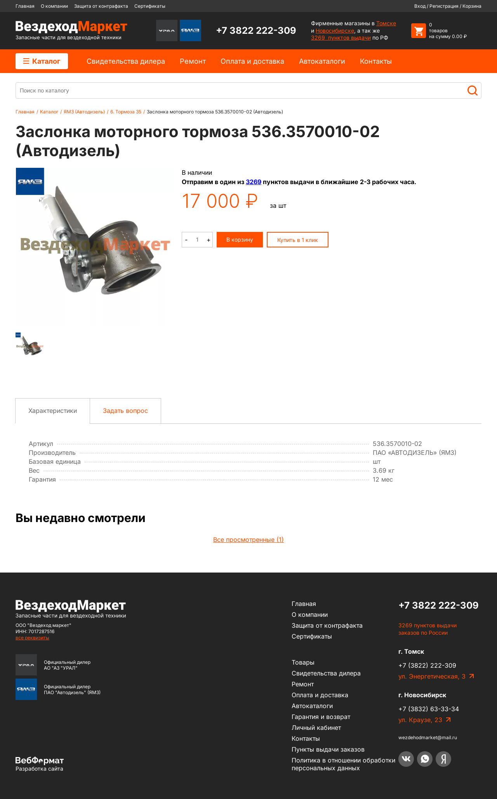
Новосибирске (335, 30)
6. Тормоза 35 (125, 112)
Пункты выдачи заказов (328, 749)
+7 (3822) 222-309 (427, 665)
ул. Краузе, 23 (420, 720)
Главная (25, 6)
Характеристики (52, 410)
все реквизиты (32, 638)
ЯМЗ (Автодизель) (84, 112)
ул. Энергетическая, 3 (432, 676)
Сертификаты (149, 6)
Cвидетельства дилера (126, 61)
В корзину (239, 239)
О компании (54, 6)
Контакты (376, 61)
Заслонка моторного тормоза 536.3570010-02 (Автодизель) (215, 112)
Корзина (471, 6)
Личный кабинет (316, 727)
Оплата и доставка (252, 61)
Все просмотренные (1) (248, 539)
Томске (386, 23)
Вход (420, 6)
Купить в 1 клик (297, 240)
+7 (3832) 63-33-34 (428, 709)
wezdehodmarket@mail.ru (427, 737)
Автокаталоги (322, 61)
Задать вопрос (125, 410)
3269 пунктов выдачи (341, 37)
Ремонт (193, 61)
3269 (253, 182)
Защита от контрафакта (101, 6)
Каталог (41, 61)
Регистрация (444, 6)
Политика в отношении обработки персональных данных (343, 764)
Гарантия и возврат (321, 717)
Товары (303, 662)
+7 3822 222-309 (256, 30)
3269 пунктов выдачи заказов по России (427, 629)
